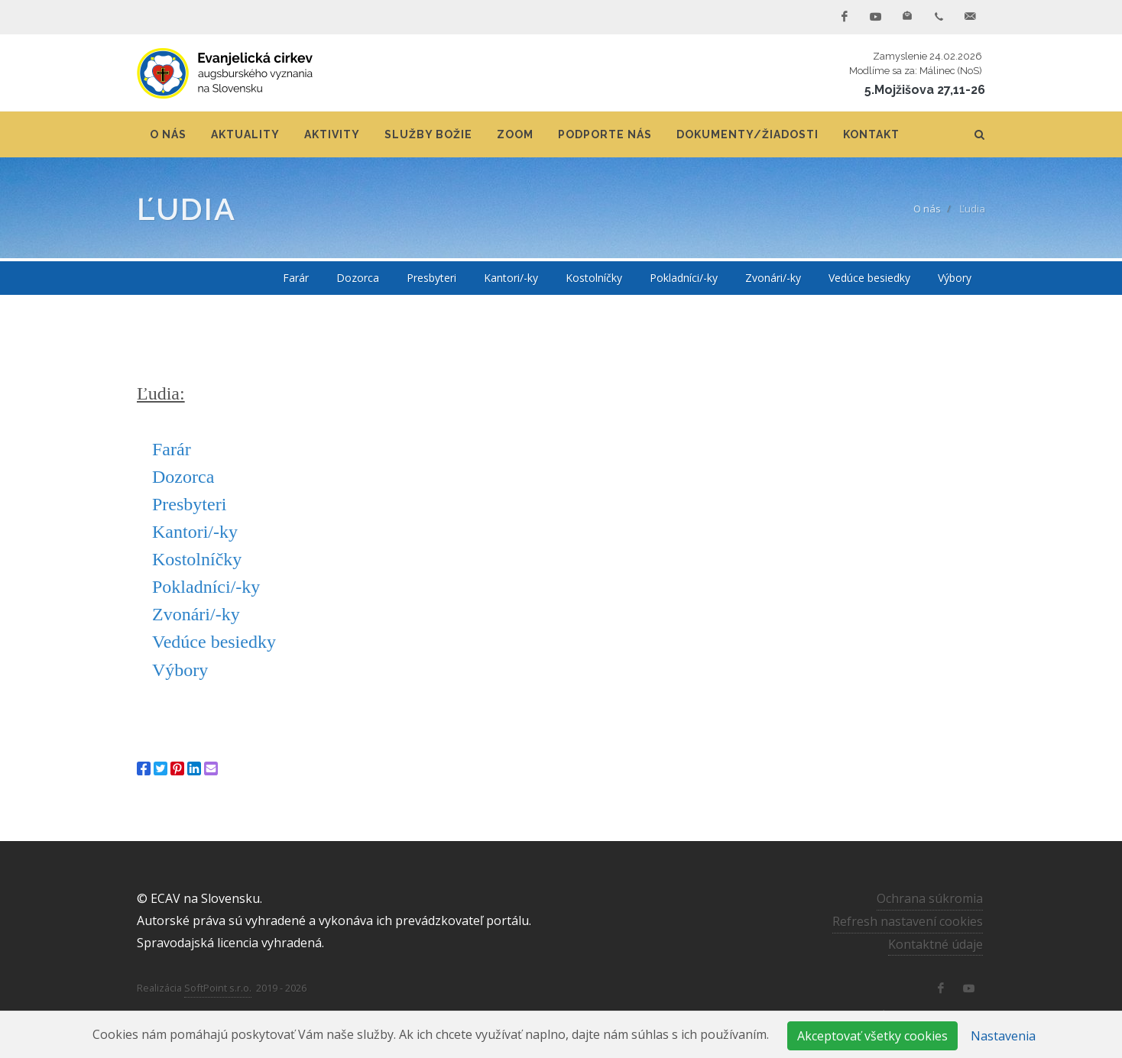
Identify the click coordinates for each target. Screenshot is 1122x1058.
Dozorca (183, 477)
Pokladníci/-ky (206, 587)
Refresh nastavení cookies (907, 921)
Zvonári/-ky (196, 614)
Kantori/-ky (195, 532)
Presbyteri (189, 504)
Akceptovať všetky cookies (872, 1035)
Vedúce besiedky (214, 642)
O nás (927, 208)
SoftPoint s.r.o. (217, 988)
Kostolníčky (197, 559)
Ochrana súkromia (930, 898)
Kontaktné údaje (935, 944)
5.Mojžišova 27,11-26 (924, 90)
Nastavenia (1003, 1035)
